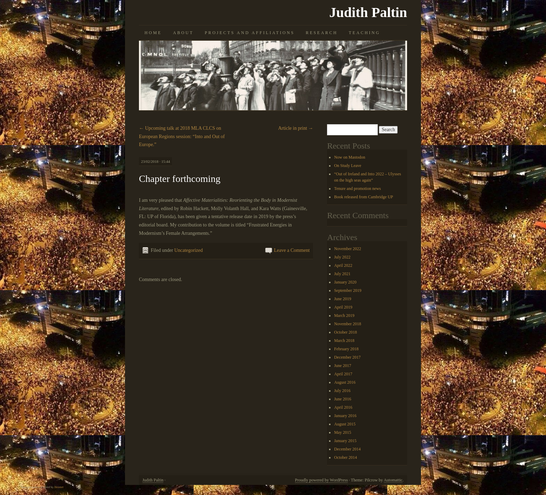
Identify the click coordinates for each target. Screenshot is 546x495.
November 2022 (347, 248)
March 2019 (344, 315)
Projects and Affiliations (250, 32)
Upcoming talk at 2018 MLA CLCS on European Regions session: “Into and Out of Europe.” (182, 136)
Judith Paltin (368, 12)
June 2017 (342, 365)
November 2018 (347, 323)
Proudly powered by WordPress (321, 480)
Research (321, 32)
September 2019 (347, 290)
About (183, 32)
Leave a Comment (292, 250)
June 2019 (342, 298)
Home (153, 32)
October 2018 (345, 332)
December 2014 (347, 449)
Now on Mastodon (349, 157)
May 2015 (342, 432)
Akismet (58, 487)
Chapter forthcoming (179, 178)
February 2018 (346, 348)
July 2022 (342, 257)
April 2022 (343, 265)
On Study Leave (347, 165)
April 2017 (343, 374)
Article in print (295, 128)
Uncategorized (188, 250)
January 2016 (345, 415)
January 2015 (345, 440)
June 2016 (342, 399)
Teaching (364, 32)
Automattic (393, 480)
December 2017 (347, 357)
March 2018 (344, 340)
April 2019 (343, 307)
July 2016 (342, 390)
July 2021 (342, 273)
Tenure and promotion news (357, 188)
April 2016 (343, 407)
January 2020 (345, 282)
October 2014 (345, 457)
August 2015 (345, 424)
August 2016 (345, 382)
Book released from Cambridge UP (363, 196)
